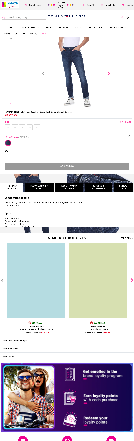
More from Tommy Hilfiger (65, 340)
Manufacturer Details (39, 187)
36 (30, 127)
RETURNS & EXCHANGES (98, 187)
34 (22, 127)
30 (7, 127)
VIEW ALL (127, 238)
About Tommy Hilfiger (69, 187)
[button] (8, 143)
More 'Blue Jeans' (65, 348)
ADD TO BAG (67, 166)
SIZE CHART (125, 121)
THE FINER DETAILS (11, 187)
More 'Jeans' (65, 356)
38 (37, 127)
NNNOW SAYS (123, 187)
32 (15, 127)
